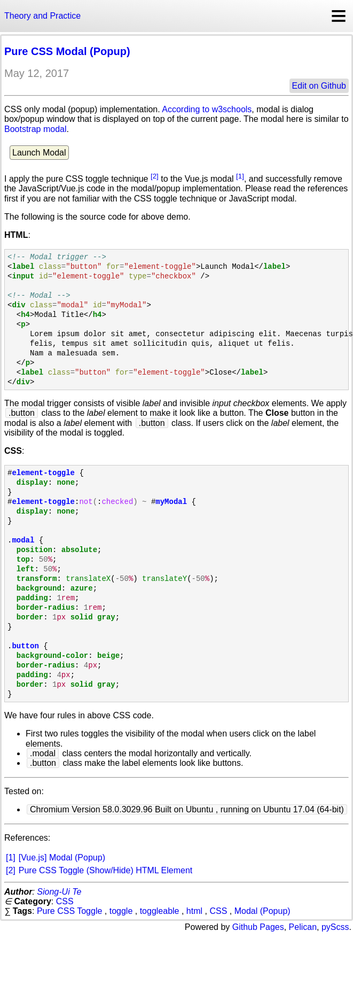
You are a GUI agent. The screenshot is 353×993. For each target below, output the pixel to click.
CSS (65, 901)
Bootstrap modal (35, 129)
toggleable (159, 911)
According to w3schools (207, 109)
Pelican (303, 927)
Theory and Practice (42, 15)
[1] (240, 176)
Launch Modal (39, 152)
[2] (155, 176)
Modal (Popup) (262, 911)
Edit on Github (319, 85)
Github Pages (258, 927)
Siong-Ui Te (59, 891)
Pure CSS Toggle (69, 911)
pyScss (335, 927)
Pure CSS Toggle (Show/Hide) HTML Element (105, 870)
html (194, 911)
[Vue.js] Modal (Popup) (62, 857)
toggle (121, 911)
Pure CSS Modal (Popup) (67, 51)
